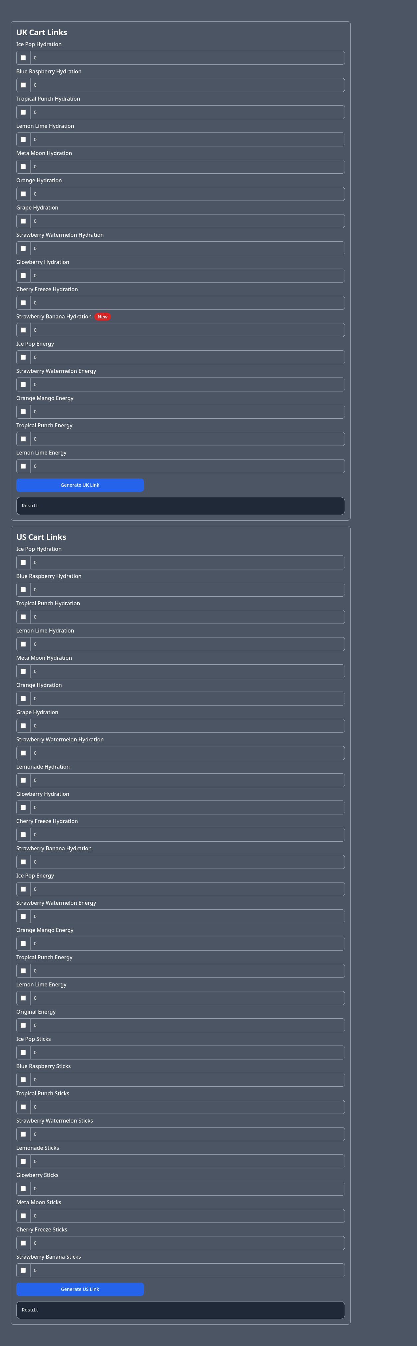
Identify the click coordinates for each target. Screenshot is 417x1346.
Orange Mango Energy (44, 398)
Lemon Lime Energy (41, 452)
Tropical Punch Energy (44, 425)
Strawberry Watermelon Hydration (60, 234)
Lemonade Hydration (43, 766)
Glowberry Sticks (37, 1175)
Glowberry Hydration (42, 262)
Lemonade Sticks (37, 1147)
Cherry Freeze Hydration (47, 289)
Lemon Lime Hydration (45, 125)
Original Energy (36, 1011)
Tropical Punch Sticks (42, 1093)
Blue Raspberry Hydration (49, 71)
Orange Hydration (39, 180)
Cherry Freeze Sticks (41, 1229)
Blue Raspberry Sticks (43, 1066)
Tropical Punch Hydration (48, 98)
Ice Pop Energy (35, 343)
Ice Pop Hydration (39, 44)
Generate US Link (80, 1289)
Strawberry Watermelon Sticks (54, 1120)
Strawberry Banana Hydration (63, 316)
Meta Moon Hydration (44, 153)
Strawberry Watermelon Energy (56, 371)
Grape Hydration (37, 207)
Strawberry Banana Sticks (48, 1256)
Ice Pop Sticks (33, 1039)
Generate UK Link (80, 485)
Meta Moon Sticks (38, 1202)
